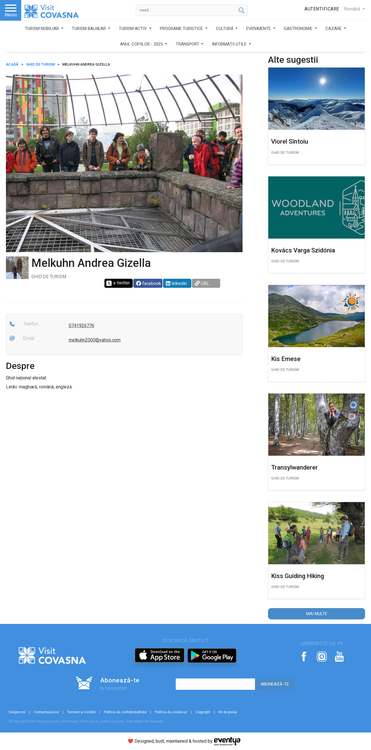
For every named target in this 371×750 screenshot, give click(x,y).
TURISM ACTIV (133, 28)
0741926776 (81, 325)
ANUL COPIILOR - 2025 (142, 44)
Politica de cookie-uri (171, 712)
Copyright (203, 712)
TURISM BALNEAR (89, 28)
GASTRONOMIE (299, 28)
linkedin (176, 283)
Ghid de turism (40, 64)
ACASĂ (12, 64)
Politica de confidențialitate (125, 712)
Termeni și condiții (81, 712)
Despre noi (17, 712)
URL (202, 283)
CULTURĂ (225, 28)
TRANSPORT (188, 44)
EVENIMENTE (259, 28)
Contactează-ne (46, 712)
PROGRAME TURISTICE (182, 28)
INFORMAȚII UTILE (230, 44)
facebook (148, 283)
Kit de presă (227, 712)
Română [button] (352, 9)
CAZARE (334, 28)
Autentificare (321, 9)
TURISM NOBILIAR (42, 28)
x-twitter (118, 283)
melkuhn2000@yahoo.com (95, 340)
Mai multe (316, 613)
